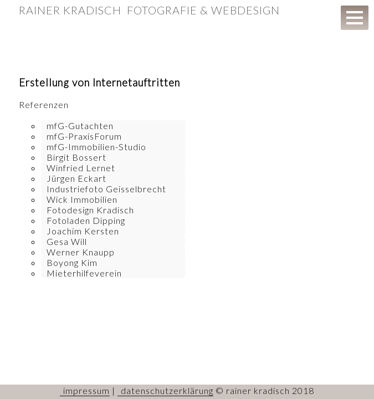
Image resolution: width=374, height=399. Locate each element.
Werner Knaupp (81, 252)
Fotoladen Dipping (86, 220)
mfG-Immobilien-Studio (96, 146)
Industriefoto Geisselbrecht (106, 188)
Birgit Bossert (76, 157)
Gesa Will (67, 241)
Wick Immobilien (82, 199)
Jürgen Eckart (76, 178)
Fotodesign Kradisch (90, 209)
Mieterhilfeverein (84, 273)
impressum (86, 390)
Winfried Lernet (81, 167)
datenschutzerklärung (167, 390)
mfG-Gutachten (80, 125)
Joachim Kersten (83, 231)
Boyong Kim (72, 262)
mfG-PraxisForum (84, 136)
